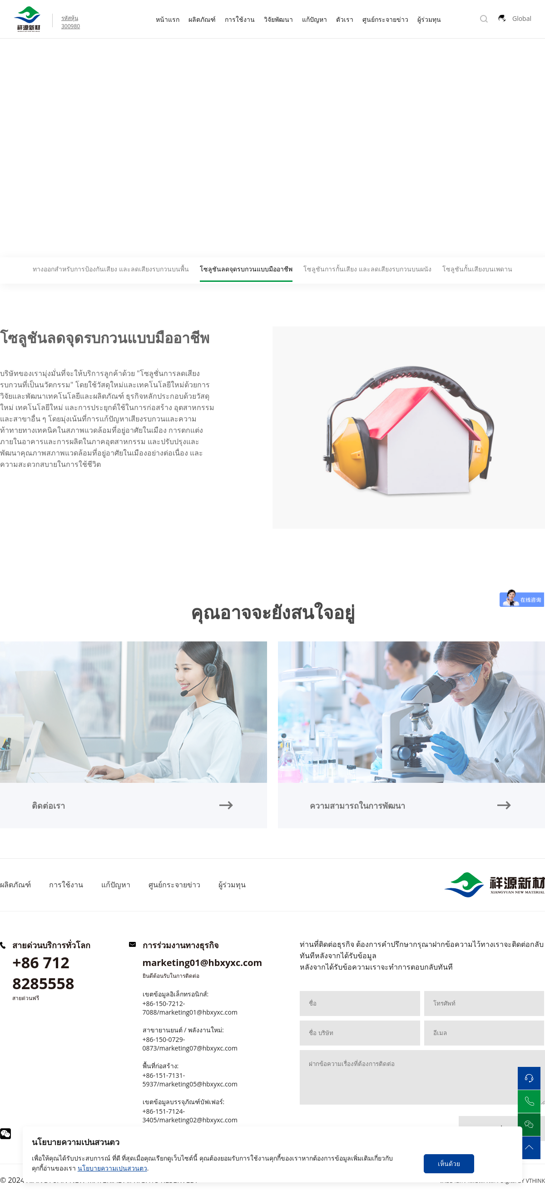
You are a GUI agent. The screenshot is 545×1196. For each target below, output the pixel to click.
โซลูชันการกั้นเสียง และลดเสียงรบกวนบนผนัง (367, 269)
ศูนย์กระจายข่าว (385, 19)
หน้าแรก (167, 19)
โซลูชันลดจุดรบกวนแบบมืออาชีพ (116, 58)
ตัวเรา (344, 19)
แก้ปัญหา (314, 19)
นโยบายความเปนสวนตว (112, 1168)
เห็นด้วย (449, 1163)
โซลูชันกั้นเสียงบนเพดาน (477, 269)
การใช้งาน (240, 19)
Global (521, 18)
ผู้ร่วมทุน (429, 19)
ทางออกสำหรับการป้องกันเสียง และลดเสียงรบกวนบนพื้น (111, 269)
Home (10, 58)
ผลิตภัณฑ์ (202, 19)
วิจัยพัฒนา (278, 19)
